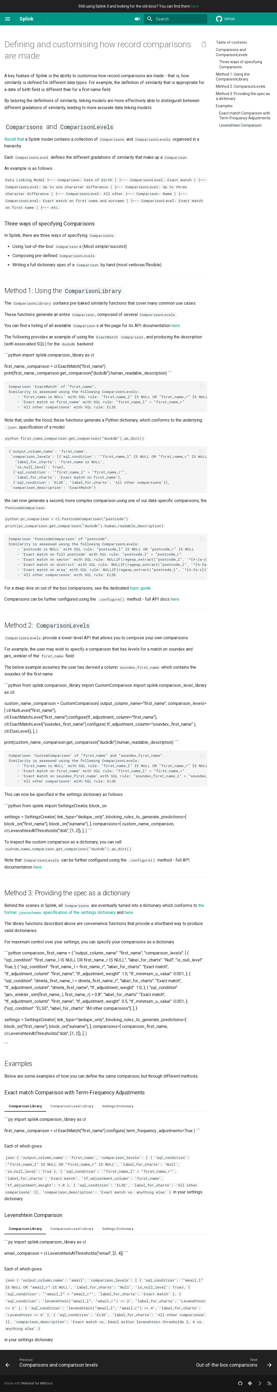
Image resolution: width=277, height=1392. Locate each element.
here (195, 6)
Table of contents (231, 42)
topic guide (140, 588)
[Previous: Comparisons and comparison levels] (52, 1363)
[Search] (175, 19)
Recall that (14, 139)
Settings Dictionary (117, 1106)
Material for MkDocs (37, 1383)
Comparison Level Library (71, 1106)
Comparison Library (25, 1106)
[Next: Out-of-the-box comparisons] (233, 1363)
